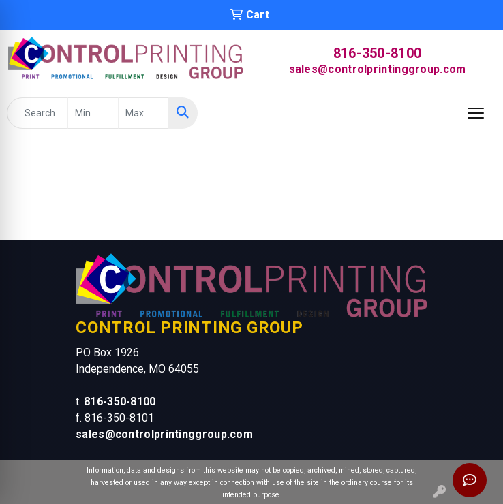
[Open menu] (475, 113)
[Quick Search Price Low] (93, 113)
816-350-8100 (377, 53)
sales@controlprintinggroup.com (377, 69)
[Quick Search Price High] (143, 113)
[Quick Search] (37, 113)
